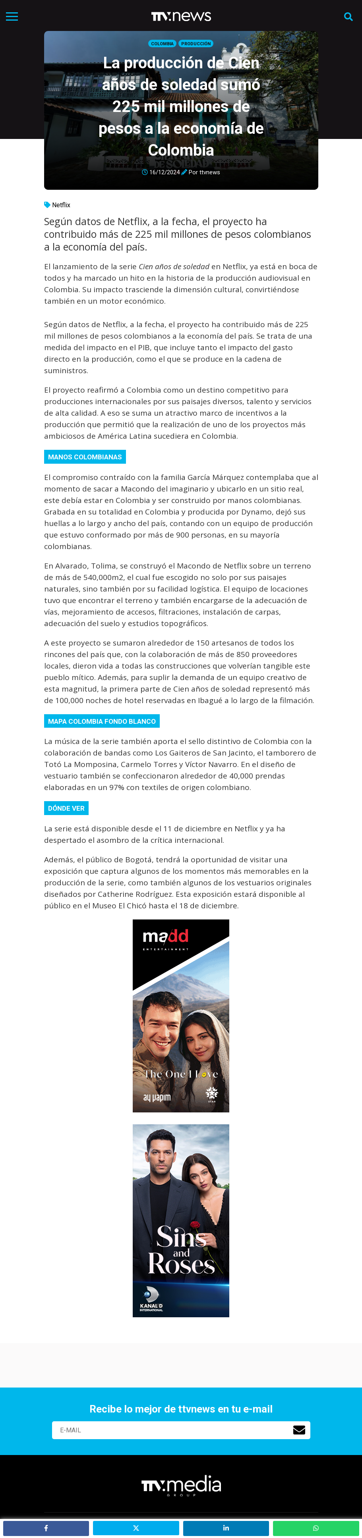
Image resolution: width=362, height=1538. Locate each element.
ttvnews (209, 172)
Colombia (162, 43)
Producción (196, 43)
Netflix (61, 205)
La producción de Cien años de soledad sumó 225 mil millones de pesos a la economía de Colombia (181, 107)
